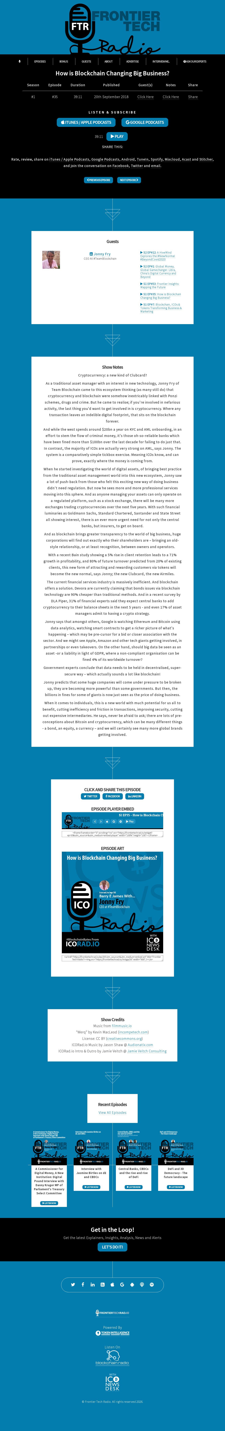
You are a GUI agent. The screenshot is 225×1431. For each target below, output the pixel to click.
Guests (86, 61)
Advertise (132, 61)
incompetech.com (133, 1032)
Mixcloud (172, 159)
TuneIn (143, 159)
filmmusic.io (122, 1026)
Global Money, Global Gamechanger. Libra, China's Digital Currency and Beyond (158, 272)
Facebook (120, 165)
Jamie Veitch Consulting (147, 1051)
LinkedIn (134, 796)
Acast (186, 159)
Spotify (157, 159)
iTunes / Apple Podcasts (69, 159)
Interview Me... (161, 61)
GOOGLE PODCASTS (145, 122)
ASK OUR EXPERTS (194, 61)
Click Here (146, 96)
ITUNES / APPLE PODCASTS (86, 122)
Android (128, 159)
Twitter (137, 165)
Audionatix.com (140, 1045)
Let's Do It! (112, 1247)
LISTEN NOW (49, 1203)
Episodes (40, 61)
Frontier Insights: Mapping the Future (159, 285)
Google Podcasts (105, 159)
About (108, 61)
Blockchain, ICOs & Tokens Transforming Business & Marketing (161, 308)
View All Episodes (113, 1112)
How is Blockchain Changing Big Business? (160, 295)
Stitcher (206, 159)
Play (117, 136)
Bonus (63, 61)
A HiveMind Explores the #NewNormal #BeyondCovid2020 (157, 256)
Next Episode (129, 180)
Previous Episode (98, 180)
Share (193, 96)
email (155, 165)
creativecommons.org (124, 1038)
